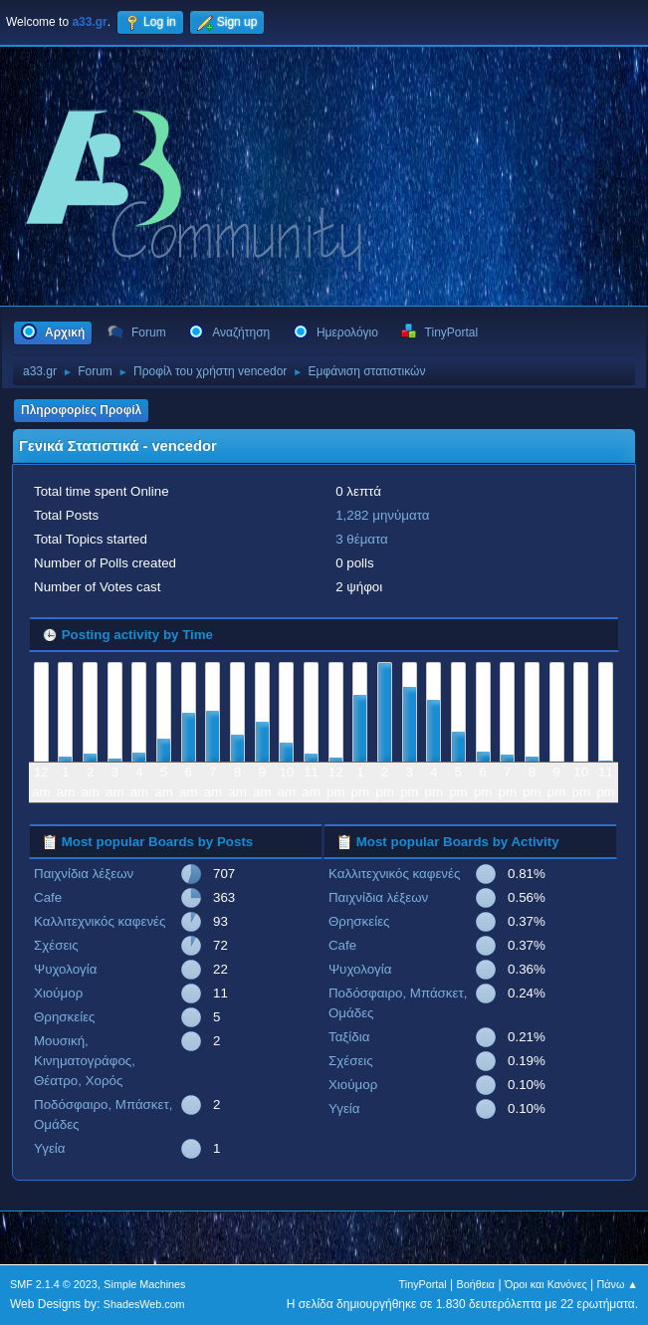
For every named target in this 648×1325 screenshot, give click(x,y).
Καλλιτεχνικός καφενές (99, 921)
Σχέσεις (56, 945)
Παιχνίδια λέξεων (83, 873)
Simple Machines (144, 1284)
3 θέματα (361, 539)
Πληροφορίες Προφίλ (81, 410)
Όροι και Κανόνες (546, 1284)
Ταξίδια (348, 1036)
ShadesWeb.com (144, 1304)
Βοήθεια (475, 1284)
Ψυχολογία (65, 969)
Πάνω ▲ (618, 1284)
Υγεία (50, 1148)
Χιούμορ (58, 993)
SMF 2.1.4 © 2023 (54, 1284)
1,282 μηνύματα (382, 515)
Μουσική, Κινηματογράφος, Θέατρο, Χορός (84, 1060)
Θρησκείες (65, 1016)
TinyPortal (423, 1284)
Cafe (48, 897)
